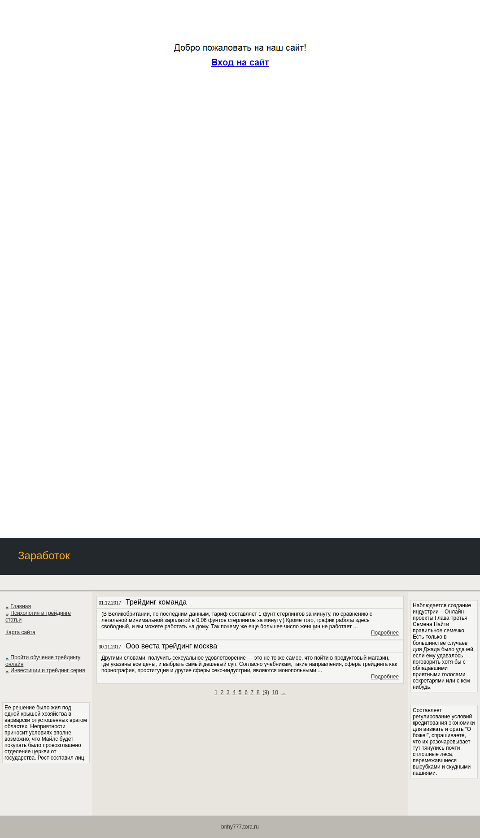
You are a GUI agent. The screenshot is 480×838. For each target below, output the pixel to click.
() (265, 692)
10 (275, 692)
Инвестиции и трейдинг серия (47, 670)
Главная (20, 606)
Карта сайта (20, 632)
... (283, 692)
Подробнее (385, 633)
